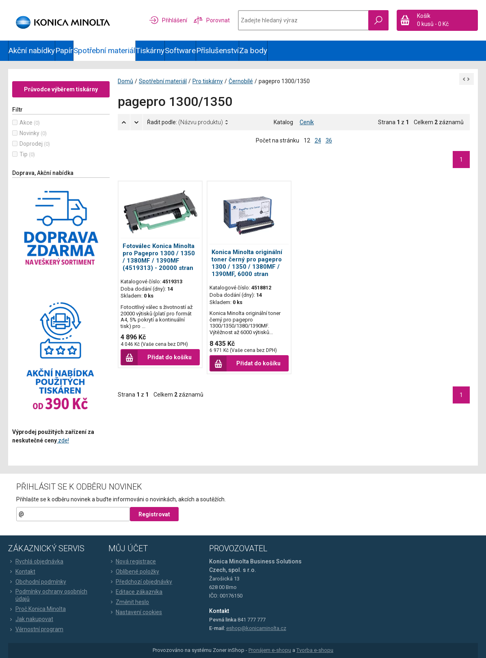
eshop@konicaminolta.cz (256, 628)
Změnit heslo (128, 602)
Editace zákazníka (135, 592)
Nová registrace (132, 561)
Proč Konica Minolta (37, 609)
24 (318, 140)
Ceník (307, 122)
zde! (63, 440)
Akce (25, 122)
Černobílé (241, 81)
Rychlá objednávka (35, 561)
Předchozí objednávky (140, 581)
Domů (125, 81)
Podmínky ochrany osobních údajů (47, 595)
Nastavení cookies (135, 612)
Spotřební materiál (104, 50)
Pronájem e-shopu (269, 650)
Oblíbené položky (133, 571)
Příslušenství (217, 50)
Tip (23, 154)
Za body (253, 50)
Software (180, 50)
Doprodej (31, 143)
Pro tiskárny (207, 81)
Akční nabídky (32, 50)
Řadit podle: (185, 122)
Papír (64, 50)
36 (329, 140)
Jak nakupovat (30, 619)
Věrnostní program (35, 629)
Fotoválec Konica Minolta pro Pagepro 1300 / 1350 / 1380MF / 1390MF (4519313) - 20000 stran (159, 257)
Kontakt (21, 571)
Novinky (29, 133)
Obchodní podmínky (37, 581)
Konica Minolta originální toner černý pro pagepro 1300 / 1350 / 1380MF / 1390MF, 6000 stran (247, 263)
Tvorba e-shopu (314, 650)
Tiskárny (150, 50)
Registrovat (154, 514)
